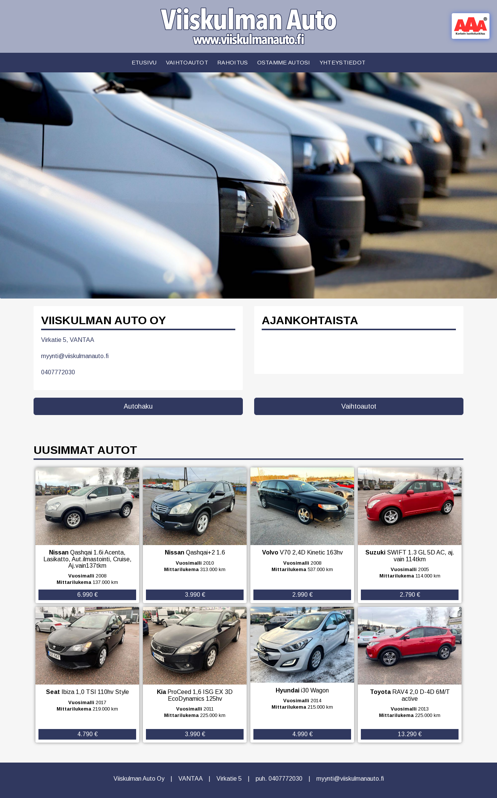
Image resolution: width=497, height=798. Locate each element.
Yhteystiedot (342, 62)
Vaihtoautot (187, 62)
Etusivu (144, 62)
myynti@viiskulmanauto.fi (75, 356)
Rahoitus (232, 62)
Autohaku (138, 406)
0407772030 (58, 372)
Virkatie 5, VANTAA (67, 340)
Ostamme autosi (283, 62)
